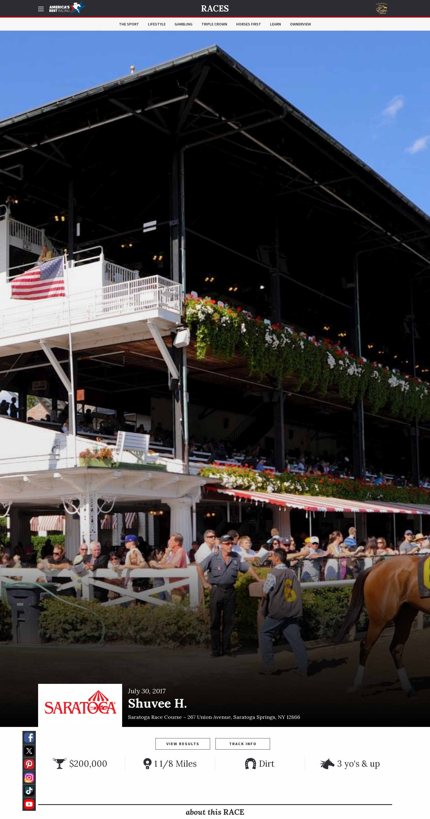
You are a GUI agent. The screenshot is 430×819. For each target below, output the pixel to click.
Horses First (248, 24)
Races (215, 8)
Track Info (243, 743)
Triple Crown (214, 24)
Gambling (183, 24)
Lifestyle (157, 24)
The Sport (129, 24)
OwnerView (300, 24)
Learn (275, 24)
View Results (182, 743)
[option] (215, 379)
